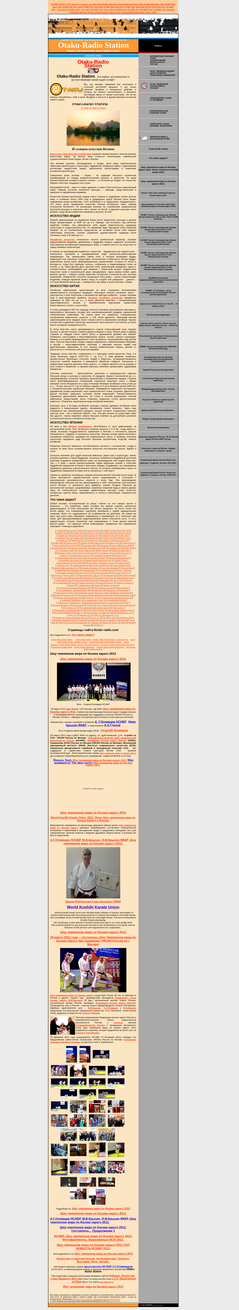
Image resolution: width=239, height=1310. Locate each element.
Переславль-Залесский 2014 (71, 560)
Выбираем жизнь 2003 (125, 595)
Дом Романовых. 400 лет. (89, 575)
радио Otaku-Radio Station (62, 640)
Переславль (139, 12)
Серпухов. (102, 620)
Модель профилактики (122, 593)
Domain (69, 623)
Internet (88, 625)
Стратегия (100, 610)
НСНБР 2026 (124, 531)
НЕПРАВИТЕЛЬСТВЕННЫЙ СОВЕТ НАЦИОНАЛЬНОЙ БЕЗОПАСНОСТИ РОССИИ (162, 60)
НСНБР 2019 (130, 7)
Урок (118, 12)
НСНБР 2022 (67, 7)
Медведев (75, 578)
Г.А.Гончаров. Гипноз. (106, 553)
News (136, 4)
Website (105, 623)
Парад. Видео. (82, 590)
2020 (98, 7)
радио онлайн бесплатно (84, 647)
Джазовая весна (89, 570)
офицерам (118, 1023)
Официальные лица (124, 578)
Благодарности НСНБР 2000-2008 (72, 563)
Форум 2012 (124, 590)
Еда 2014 (80, 558)
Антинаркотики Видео (103, 556)
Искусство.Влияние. (61, 605)
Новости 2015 (71, 543)
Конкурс (104, 12)
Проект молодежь (84, 556)
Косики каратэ (104, 580)
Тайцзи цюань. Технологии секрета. (68, 610)
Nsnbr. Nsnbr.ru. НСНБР (96, 613)
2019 (119, 7)
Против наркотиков (110, 575)
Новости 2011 (59, 546)
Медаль (114, 546)
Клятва (97, 585)
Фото (56, 613)
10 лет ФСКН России (121, 580)
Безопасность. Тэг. (124, 613)
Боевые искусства (110, 585)
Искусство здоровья (110, 568)
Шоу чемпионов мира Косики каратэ (94, 608)
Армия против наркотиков (119, 558)
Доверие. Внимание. (90, 568)
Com (131, 620)
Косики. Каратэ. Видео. (64, 593)
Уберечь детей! (67, 556)
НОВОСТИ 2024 (93, 533)
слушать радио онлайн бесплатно (110, 647)
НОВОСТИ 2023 (123, 533)
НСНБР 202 (107, 4)
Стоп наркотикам (61, 583)
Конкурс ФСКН (58, 548)
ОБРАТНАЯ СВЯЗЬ (158, 137)
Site (104, 618)
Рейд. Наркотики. (70, 608)
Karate (111, 613)
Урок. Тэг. (73, 615)
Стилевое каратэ (84, 585)
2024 (141, 4)
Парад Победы (122, 588)
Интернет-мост (124, 553)
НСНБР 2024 (149, 4)
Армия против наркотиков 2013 (98, 560)
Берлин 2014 (120, 556)
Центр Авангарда (72, 570)
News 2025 (118, 4)
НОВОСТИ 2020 (63, 538)
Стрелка (90, 605)
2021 (77, 7)
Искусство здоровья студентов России (68, 620)
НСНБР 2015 (58, 543)
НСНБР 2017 (93, 541)
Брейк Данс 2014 (125, 618)
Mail (53, 623)
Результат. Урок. (92, 598)
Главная (59, 531)
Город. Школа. (124, 570)
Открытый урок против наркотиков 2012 (74, 588)
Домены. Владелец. (86, 583)
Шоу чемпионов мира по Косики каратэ (118, 753)
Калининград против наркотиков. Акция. (93, 593)
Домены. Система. (124, 583)
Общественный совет (120, 551)
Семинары (94, 623)
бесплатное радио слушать (96, 645)
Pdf (95, 625)
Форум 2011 (83, 595)
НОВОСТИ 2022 (78, 536)
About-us (69, 531)
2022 (57, 7)
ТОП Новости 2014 (95, 548)
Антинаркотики (81, 623)
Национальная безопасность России (117, 598)
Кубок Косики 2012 (63, 580)
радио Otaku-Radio (83, 640)
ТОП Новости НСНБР (75, 548)
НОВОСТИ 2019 (93, 538)
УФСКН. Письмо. (102, 551)
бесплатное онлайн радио (61, 647)
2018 (140, 7)
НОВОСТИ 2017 (78, 541)
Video (60, 623)
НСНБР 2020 (109, 7)
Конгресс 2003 (69, 595)
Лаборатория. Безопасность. (69, 603)
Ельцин (64, 578)
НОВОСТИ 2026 (109, 531)
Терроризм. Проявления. (71, 600)
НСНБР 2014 (85, 543)
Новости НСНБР (93, 531)
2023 (159, 4)
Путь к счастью (103, 605)
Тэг (85, 108)
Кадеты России (84, 573)
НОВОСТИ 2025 (63, 533)
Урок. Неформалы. (65, 590)
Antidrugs (170, 10)
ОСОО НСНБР (74, 546)
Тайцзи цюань (118, 608)
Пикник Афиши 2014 (65, 558)
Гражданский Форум (80, 565)
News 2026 (97, 4)
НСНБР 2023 (169, 4)
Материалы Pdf (88, 578)
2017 (161, 7)
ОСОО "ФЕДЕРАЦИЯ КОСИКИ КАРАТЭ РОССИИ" (159, 86)
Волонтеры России (101, 573)
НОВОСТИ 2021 (108, 536)
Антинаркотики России (115, 600)
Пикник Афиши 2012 (121, 565)
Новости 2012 (128, 543)
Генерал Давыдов (84, 551)
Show (123, 623)
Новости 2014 (99, 543)
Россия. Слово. (120, 560)
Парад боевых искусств (103, 588)
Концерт (110, 583)
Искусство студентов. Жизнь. (64, 575)
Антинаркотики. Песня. (94, 600)
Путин (55, 578)
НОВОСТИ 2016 (108, 541)
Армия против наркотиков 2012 (66, 568)
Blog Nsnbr (103, 546)
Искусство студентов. (120, 573)
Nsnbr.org (113, 620)
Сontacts (80, 531)
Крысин (112, 12)
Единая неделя (128, 575)
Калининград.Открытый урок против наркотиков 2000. (106, 603)
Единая (101, 583)
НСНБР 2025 (128, 4)
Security (115, 623)
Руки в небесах (127, 568)
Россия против (78, 605)
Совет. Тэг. (98, 615)
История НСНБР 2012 (101, 565)
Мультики (56, 595)
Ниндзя (71, 585)
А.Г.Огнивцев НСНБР (65, 551)
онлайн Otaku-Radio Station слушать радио (110, 640)
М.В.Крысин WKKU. (64, 553)
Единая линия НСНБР (96, 558)
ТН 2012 (112, 618)
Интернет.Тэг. (85, 615)
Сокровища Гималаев (66, 573)
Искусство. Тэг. (111, 615)
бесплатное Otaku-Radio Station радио (105, 642)
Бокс (73, 583)
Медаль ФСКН (126, 546)
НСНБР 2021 (88, 7)
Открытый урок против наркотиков (68, 598)
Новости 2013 (114, 543)
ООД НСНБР (129, 548)
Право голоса (123, 563)
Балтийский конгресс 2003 (101, 595)
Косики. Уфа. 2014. (105, 578)
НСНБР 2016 (123, 541)
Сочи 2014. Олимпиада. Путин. (101, 563)
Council (123, 620)
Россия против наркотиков (123, 605)
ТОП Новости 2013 (113, 548)
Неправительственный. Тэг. (72, 613)
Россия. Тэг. (95, 618)
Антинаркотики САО (107, 570)
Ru (100, 625)
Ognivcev (89, 610)
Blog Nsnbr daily (89, 546)
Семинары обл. (63, 565)
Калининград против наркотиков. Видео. (70, 618)
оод (90, 4)
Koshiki (131, 623)
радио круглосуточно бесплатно (121, 645)
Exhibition (91, 620)
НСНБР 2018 (150, 7)
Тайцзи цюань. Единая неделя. (120, 610)
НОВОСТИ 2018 (123, 538)
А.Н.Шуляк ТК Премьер (84, 553)
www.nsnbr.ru (157, 1305)
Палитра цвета (97, 590)
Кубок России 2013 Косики (85, 580)
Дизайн (59, 570)
